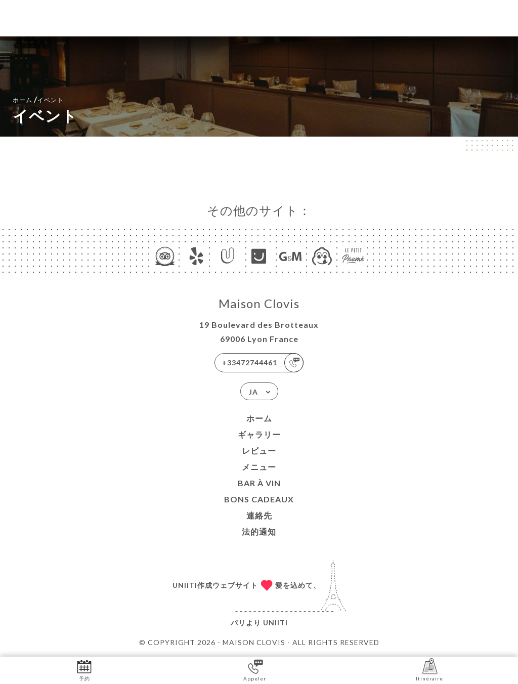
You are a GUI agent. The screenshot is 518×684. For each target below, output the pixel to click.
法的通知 (259, 531)
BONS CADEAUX (259, 499)
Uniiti (275, 622)
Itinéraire (429, 669)
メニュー (259, 467)
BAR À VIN (259, 483)
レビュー (259, 450)
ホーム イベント (38, 99)
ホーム (259, 418)
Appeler (254, 669)
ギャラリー (259, 434)
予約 (84, 669)
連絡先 (259, 515)
